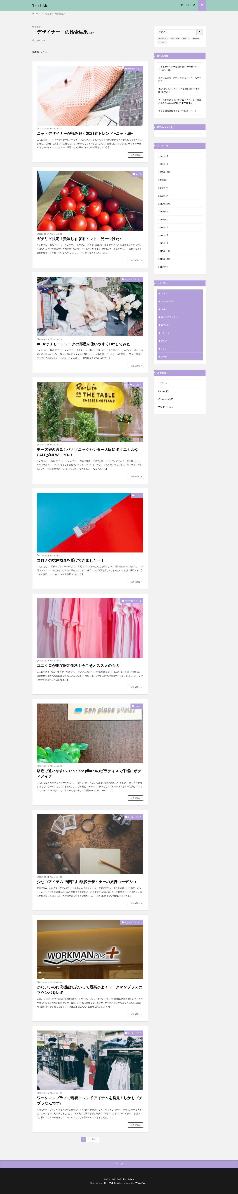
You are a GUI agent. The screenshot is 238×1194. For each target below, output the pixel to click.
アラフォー (162, 42)
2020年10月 (164, 172)
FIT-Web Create (113, 1183)
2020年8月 (163, 180)
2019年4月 (163, 219)
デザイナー (175, 38)
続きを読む (135, 155)
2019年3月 (163, 227)
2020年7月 (163, 188)
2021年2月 (163, 164)
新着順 (35, 52)
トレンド (186, 38)
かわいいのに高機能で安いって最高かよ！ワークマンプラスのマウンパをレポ (89, 990)
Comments (165, 399)
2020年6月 (163, 195)
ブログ (138, 495)
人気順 (43, 52)
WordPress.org (165, 407)
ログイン (162, 383)
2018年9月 (163, 267)
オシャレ (196, 38)
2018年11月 (164, 251)
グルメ (164, 340)
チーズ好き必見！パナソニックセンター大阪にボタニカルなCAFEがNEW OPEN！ (87, 452)
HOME (38, 14)
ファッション (162, 38)
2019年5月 (163, 211)
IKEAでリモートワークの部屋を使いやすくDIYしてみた (83, 344)
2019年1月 (163, 243)
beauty (138, 706)
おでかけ (137, 384)
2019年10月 (164, 203)
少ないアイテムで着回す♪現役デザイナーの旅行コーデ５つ (86, 881)
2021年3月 (163, 156)
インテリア (166, 333)
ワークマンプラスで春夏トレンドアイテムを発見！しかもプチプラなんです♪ (90, 1100)
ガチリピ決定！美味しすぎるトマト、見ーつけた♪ (79, 238)
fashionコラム (135, 68)
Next (94, 1139)
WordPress (141, 1183)
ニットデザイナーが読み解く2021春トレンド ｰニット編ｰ (85, 133)
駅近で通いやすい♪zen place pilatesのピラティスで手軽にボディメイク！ (89, 773)
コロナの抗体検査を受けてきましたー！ (70, 560)
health (139, 174)
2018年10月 (164, 259)
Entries (163, 391)
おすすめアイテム (133, 279)
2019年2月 (163, 235)
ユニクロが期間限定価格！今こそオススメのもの (78, 665)
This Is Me (128, 1179)
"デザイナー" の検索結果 (55, 14)
